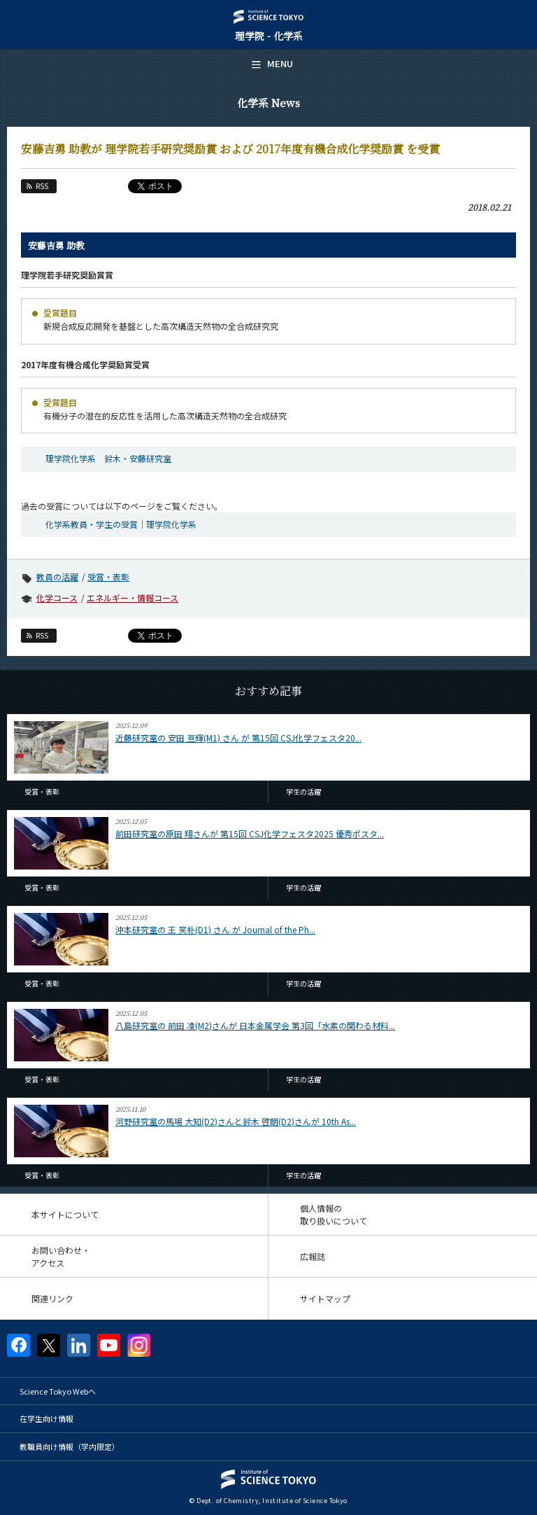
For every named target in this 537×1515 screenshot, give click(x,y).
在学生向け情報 (46, 1418)
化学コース (57, 597)
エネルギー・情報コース (132, 597)
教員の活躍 (57, 576)
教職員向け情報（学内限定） (70, 1446)
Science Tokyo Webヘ (58, 1391)
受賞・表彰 (108, 576)
